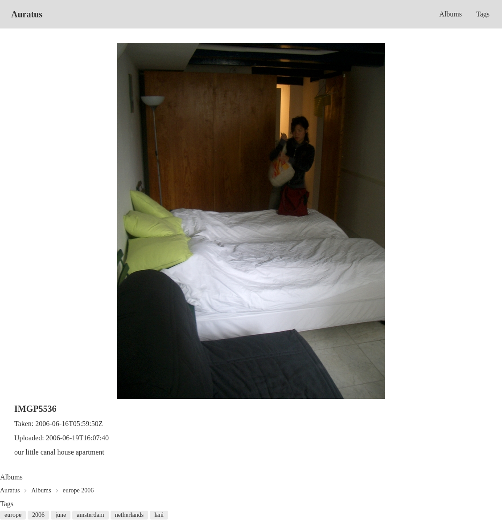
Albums (450, 14)
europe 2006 (78, 490)
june (60, 515)
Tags (483, 14)
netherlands (129, 515)
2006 (38, 515)
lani (159, 515)
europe (12, 515)
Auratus (26, 14)
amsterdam (90, 515)
